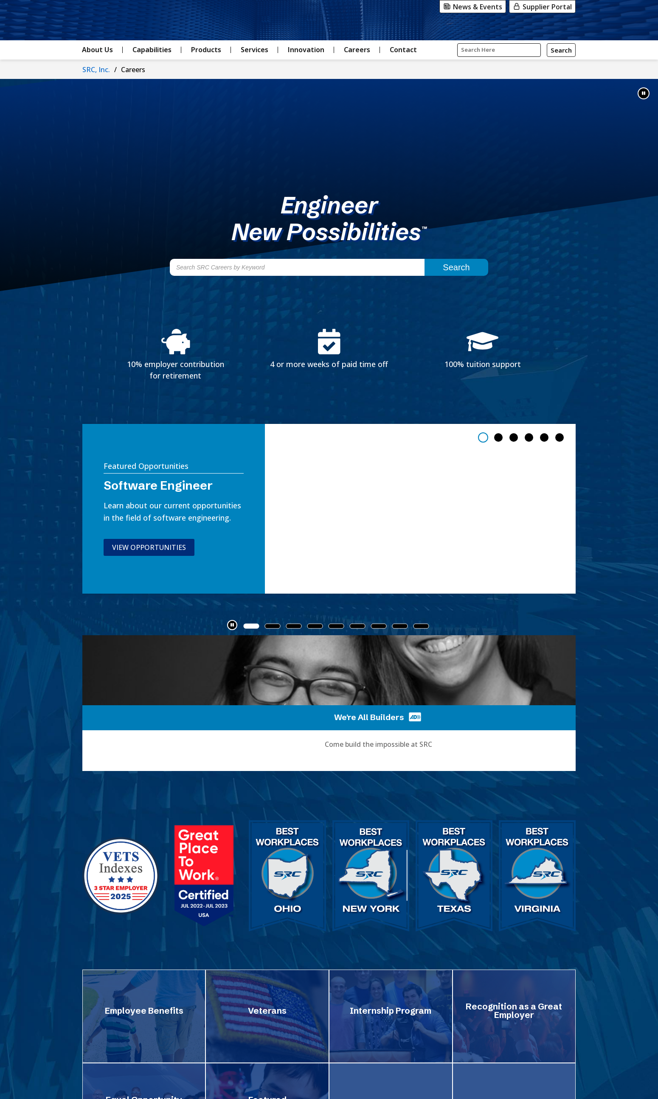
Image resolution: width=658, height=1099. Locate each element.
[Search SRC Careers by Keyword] (297, 267)
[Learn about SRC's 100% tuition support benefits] (482, 349)
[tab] (483, 437)
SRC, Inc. (96, 69)
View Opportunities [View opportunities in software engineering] (138, 547)
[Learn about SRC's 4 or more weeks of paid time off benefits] (329, 349)
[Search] (561, 50)
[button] (644, 93)
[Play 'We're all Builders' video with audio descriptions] (414, 717)
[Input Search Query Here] (499, 50)
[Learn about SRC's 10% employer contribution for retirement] (175, 355)
